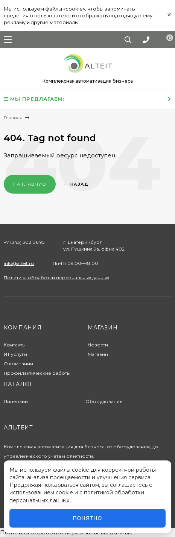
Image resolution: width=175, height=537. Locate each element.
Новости (98, 345)
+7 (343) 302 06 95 (24, 242)
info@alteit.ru (19, 263)
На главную (29, 184)
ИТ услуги (15, 354)
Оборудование (104, 401)
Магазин (98, 354)
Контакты (15, 345)
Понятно (87, 518)
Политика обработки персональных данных (56, 277)
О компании (18, 363)
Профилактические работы (37, 373)
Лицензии (16, 401)
